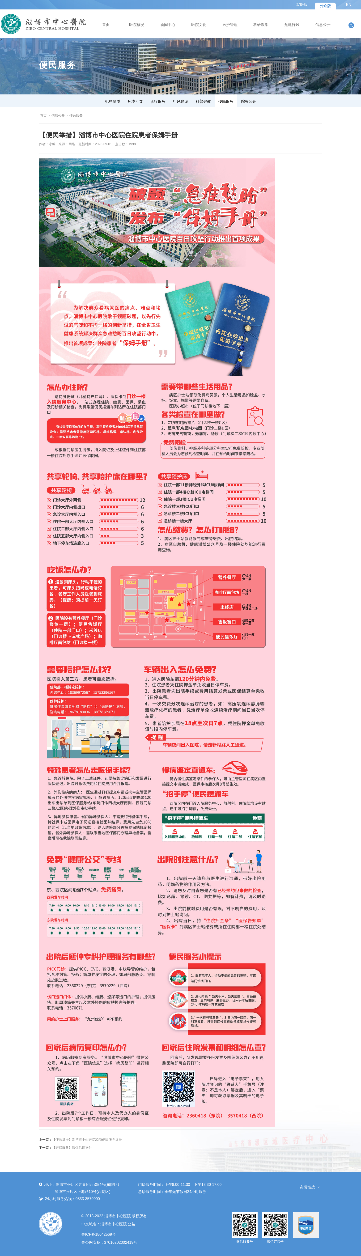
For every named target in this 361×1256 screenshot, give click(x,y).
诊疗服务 (158, 101)
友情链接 (307, 1187)
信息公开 (323, 25)
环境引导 (135, 101)
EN (348, 5)
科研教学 (260, 25)
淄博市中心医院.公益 (117, 1224)
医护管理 (230, 25)
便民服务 (226, 101)
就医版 (302, 5)
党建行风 (291, 25)
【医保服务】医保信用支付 (72, 1148)
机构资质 (112, 101)
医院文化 (198, 25)
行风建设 (180, 101)
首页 (106, 25)
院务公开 (248, 101)
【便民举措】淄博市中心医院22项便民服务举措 (87, 1139)
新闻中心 (167, 25)
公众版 (325, 6)
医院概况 (136, 25)
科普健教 (203, 101)
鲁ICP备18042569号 (98, 1234)
